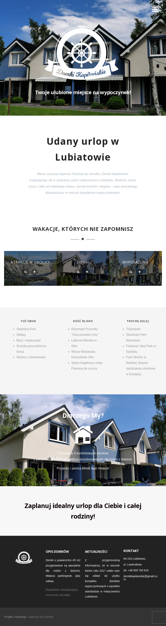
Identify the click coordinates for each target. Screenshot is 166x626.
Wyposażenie (135, 262)
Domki (83, 262)
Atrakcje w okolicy (30, 262)
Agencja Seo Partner (41, 616)
